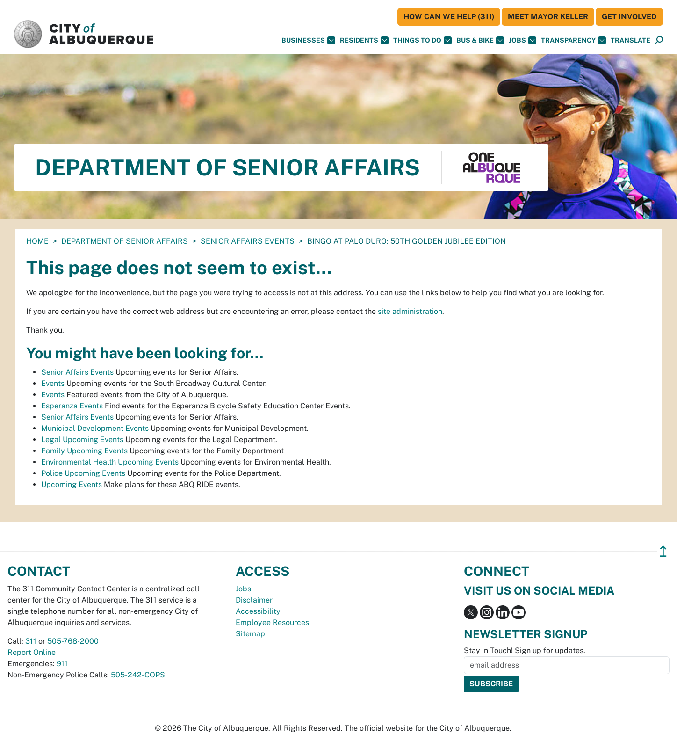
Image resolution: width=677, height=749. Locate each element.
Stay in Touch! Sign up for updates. (524, 650)
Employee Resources (272, 622)
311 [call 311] (30, 641)
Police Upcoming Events (83, 473)
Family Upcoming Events (84, 450)
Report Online (31, 652)
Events (53, 383)
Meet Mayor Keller (548, 16)
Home (37, 241)
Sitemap (250, 633)
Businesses (308, 40)
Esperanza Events (72, 405)
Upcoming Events (71, 484)
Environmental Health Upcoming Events (110, 462)
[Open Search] (659, 40)
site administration (410, 311)
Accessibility (258, 611)
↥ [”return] (663, 551)
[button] (630, 40)
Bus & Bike (480, 40)
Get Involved (629, 16)
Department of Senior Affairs (124, 241)
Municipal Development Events (95, 428)
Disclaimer (254, 600)
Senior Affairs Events (248, 241)
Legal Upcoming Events (82, 439)
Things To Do (422, 40)
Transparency (573, 40)
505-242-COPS (138, 674)
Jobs (522, 40)
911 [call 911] (62, 663)
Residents (364, 40)
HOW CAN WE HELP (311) (448, 16)
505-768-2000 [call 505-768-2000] (73, 641)
